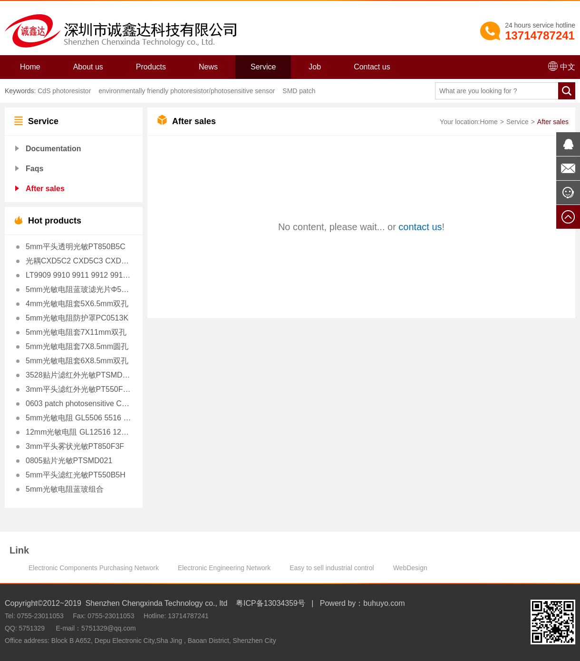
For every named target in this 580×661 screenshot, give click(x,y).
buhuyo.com (384, 603)
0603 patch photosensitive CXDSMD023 (78, 403)
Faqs (34, 169)
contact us (420, 227)
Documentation (53, 149)
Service (263, 67)
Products (151, 67)
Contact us (372, 67)
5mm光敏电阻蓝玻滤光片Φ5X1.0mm (78, 289)
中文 (561, 66)
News (208, 67)
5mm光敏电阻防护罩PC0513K (77, 318)
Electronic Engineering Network (224, 568)
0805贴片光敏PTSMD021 (69, 461)
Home (30, 67)
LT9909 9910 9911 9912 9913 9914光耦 (78, 275)
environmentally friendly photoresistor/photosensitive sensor (186, 91)
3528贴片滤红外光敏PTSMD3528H (78, 375)
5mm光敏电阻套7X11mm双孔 (76, 332)
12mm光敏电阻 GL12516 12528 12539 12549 (78, 432)
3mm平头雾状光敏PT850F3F (75, 446)
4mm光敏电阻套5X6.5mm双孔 (77, 304)
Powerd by (338, 603)
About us (88, 67)
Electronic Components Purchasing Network (94, 568)
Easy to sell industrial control (332, 568)
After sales (45, 189)
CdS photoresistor (64, 91)
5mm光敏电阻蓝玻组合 (65, 489)
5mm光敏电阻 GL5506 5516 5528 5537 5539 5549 (78, 418)
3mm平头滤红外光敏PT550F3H (78, 389)
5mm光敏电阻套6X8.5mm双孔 (77, 361)
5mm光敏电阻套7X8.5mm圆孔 (77, 346)
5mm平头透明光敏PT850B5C (76, 247)
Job (315, 67)
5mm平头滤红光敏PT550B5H (76, 475)
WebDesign (410, 568)
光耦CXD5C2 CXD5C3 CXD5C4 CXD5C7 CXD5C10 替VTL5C (78, 261)
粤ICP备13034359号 (270, 603)
